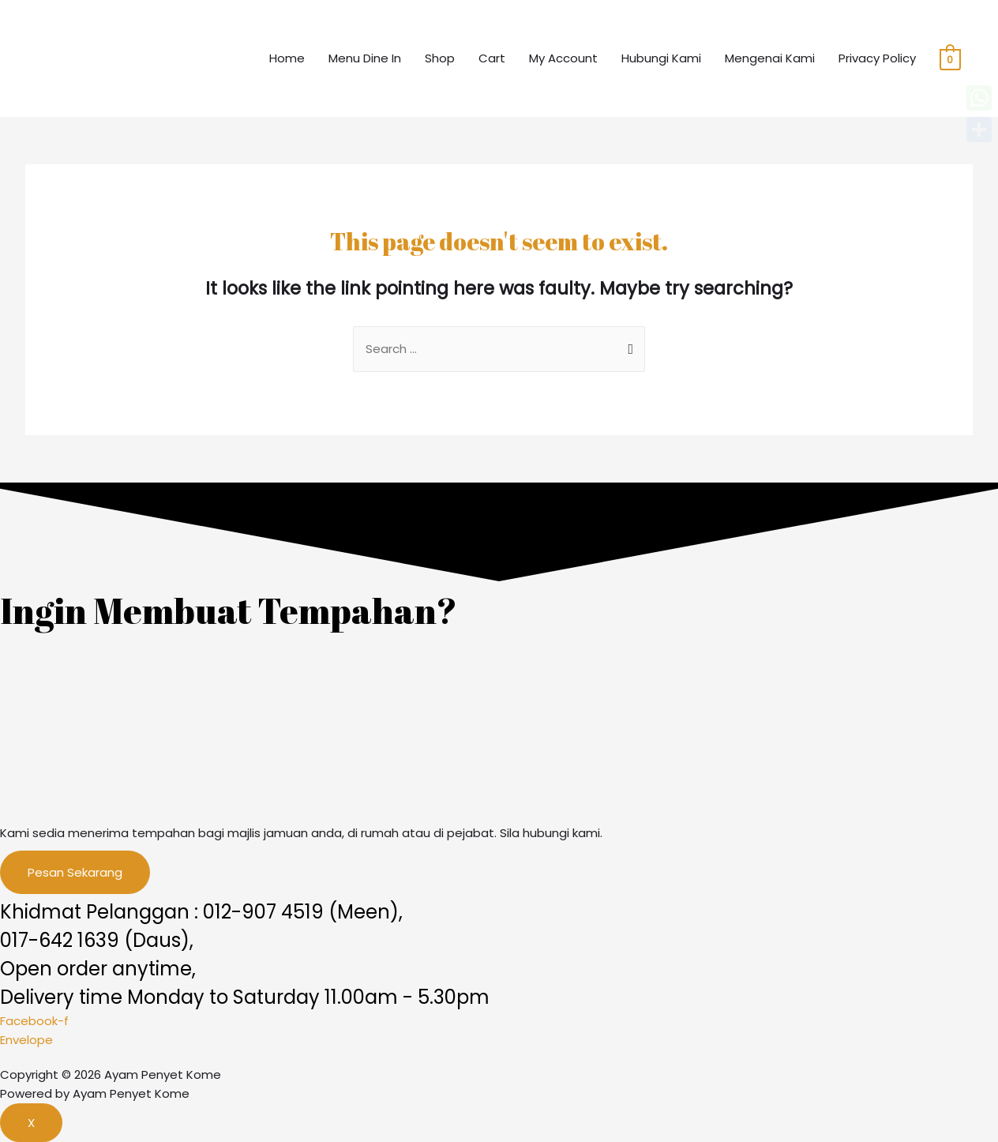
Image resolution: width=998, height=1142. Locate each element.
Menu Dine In (364, 58)
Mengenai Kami (770, 58)
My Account (563, 58)
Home (287, 58)
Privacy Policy (877, 58)
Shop (440, 58)
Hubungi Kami (661, 58)
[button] (75, 872)
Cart (491, 58)
